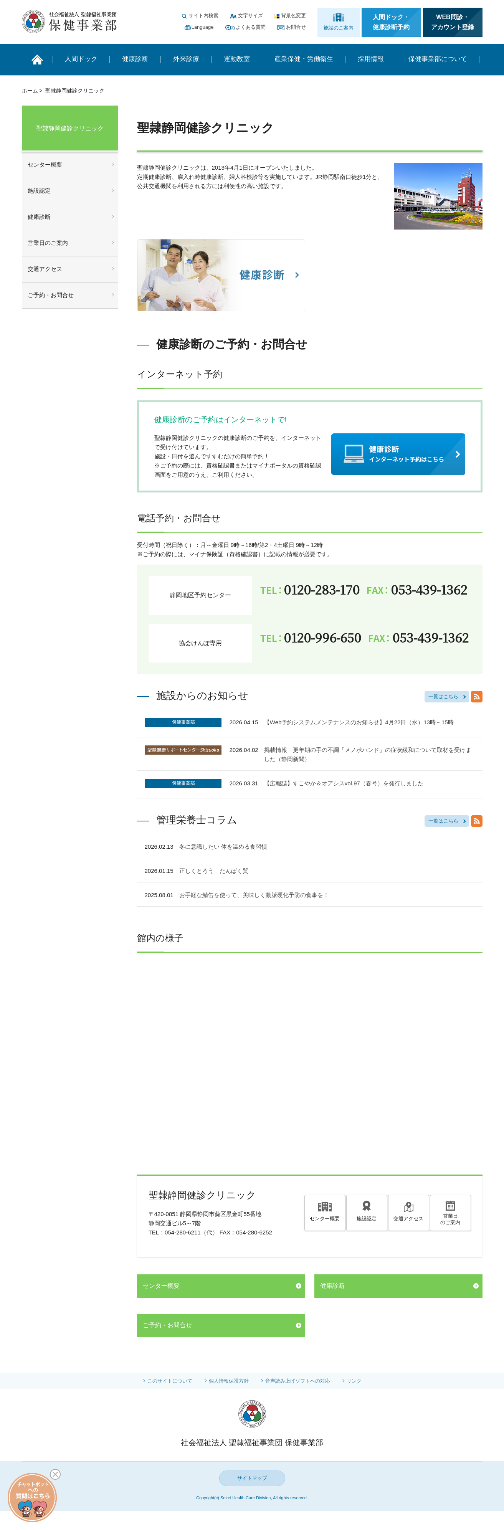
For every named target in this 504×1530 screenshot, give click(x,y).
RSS (477, 696)
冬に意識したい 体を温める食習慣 (223, 846)
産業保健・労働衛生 (303, 59)
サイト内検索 (203, 15)
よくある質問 (251, 27)
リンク (360, 1381)
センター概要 (325, 1218)
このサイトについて (165, 1381)
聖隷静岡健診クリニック (70, 128)
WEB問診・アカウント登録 (452, 22)
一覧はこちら (443, 696)
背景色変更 (293, 15)
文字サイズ (250, 15)
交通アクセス (408, 1218)
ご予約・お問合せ (167, 1325)
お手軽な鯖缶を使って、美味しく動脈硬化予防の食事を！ (254, 895)
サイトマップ (252, 1478)
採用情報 (371, 59)
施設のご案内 (339, 28)
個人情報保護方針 (227, 1381)
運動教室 (237, 59)
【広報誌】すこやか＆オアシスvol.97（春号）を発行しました (343, 783)
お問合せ (296, 27)
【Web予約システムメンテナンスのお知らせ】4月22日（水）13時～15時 (359, 722)
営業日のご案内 (450, 1219)
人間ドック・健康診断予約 (391, 22)
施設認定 (366, 1218)
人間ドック (81, 59)
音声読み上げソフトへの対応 (300, 1381)
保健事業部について (437, 59)
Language (203, 27)
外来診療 (186, 59)
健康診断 (135, 59)
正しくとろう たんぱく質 (213, 870)
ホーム (30, 91)
